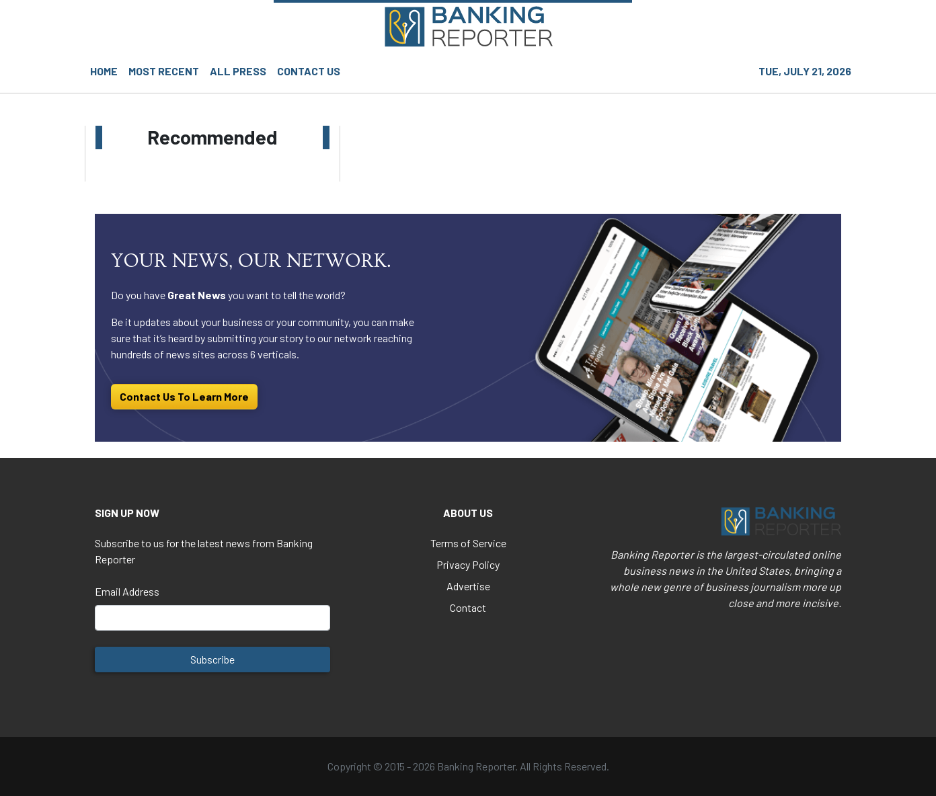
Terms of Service (468, 542)
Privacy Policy (468, 564)
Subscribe (212, 659)
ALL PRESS (238, 71)
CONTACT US (308, 71)
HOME (104, 71)
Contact (468, 607)
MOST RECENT (163, 71)
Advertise (468, 586)
